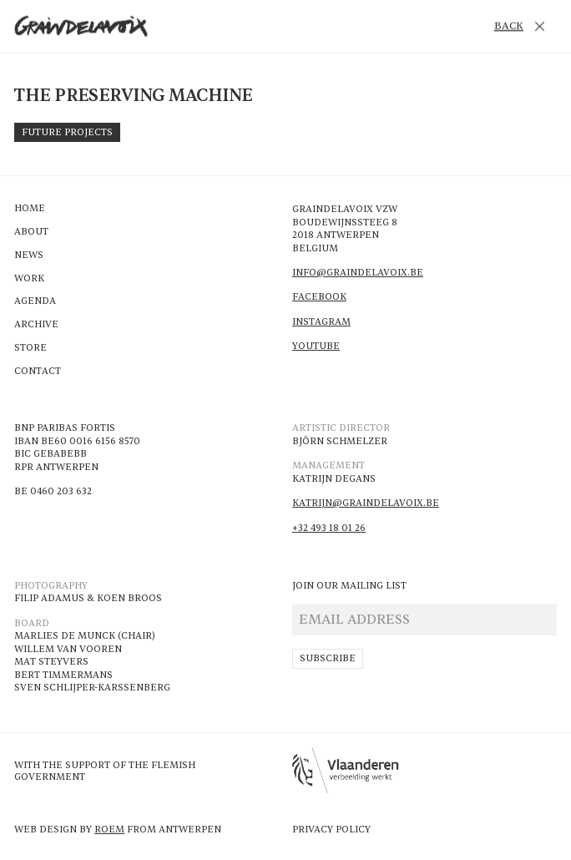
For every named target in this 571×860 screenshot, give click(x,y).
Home (29, 209)
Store (30, 348)
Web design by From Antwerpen (117, 830)
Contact (37, 371)
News (28, 255)
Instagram (321, 322)
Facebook (319, 297)
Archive (36, 325)
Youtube (316, 346)
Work (29, 279)
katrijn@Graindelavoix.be (365, 503)
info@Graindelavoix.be (357, 272)
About (31, 232)
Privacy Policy (331, 830)
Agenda (35, 301)
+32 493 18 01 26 (329, 528)
